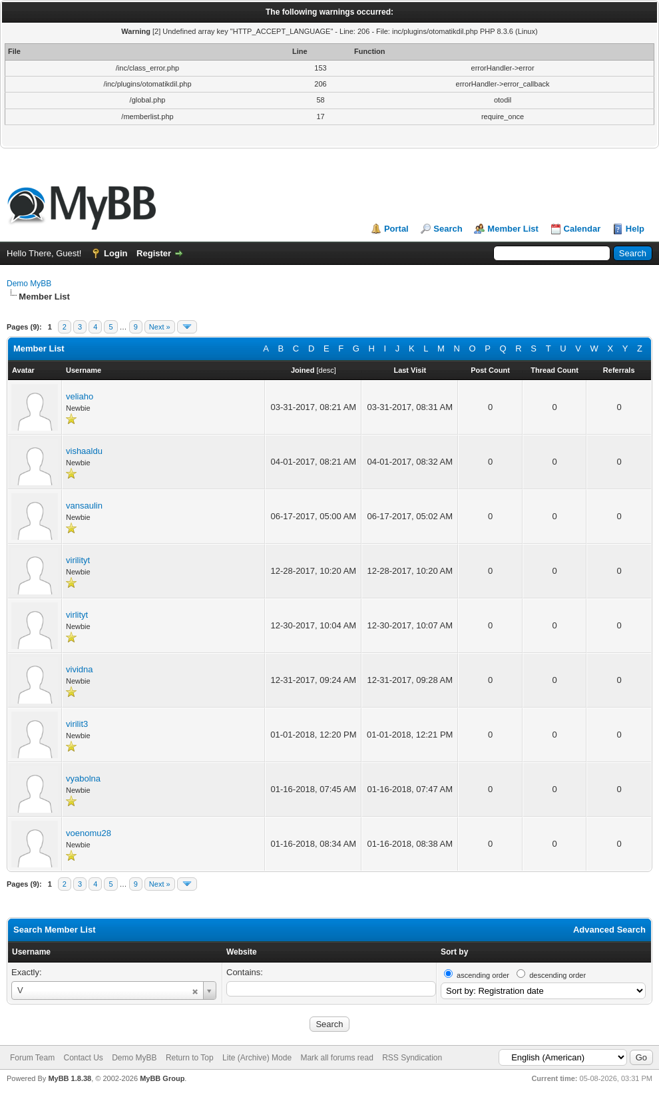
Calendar (582, 229)
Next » (159, 327)
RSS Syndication (412, 1057)
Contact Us (83, 1057)
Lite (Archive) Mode (257, 1057)
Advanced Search (609, 930)
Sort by (454, 952)
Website (241, 952)
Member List (513, 229)
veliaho (79, 396)
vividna (79, 669)
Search (447, 229)
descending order (557, 975)
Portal (396, 229)
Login (115, 253)
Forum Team (32, 1057)
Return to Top (190, 1057)
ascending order (483, 975)
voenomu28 (88, 833)
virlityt (77, 615)
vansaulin (84, 506)
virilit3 (77, 724)
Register (153, 253)
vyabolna (83, 778)
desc (326, 370)
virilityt (78, 560)
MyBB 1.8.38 (69, 1078)
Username (31, 952)
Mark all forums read (336, 1057)
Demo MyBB (29, 283)
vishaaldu (84, 451)
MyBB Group (162, 1078)
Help (635, 229)
